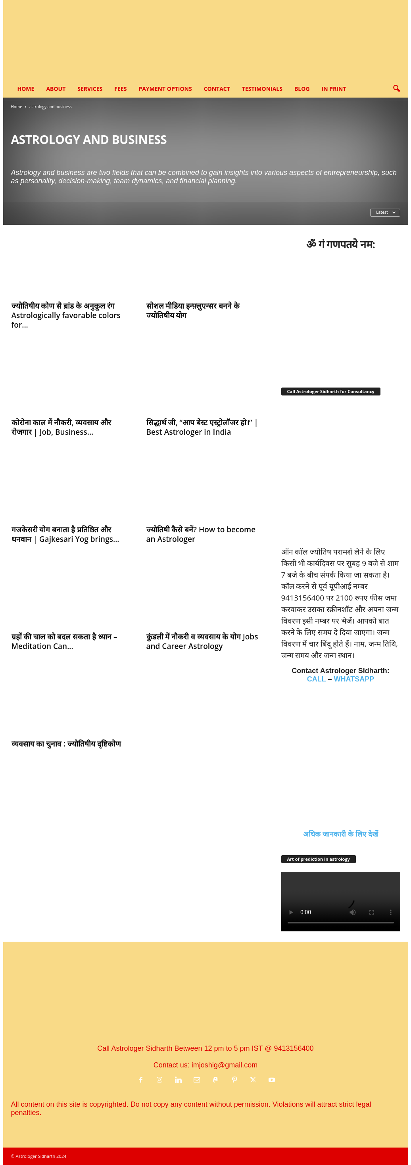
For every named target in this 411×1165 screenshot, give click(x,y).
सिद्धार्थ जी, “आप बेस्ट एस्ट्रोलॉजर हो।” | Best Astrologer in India (202, 427)
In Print (334, 88)
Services (89, 88)
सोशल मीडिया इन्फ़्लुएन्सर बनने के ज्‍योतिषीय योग (193, 311)
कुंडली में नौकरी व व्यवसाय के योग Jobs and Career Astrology (202, 641)
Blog (302, 88)
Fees (120, 88)
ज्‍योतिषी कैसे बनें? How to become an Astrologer (201, 534)
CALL (316, 679)
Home (26, 88)
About (55, 88)
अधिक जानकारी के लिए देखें (340, 834)
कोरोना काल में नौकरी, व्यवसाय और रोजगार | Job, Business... (61, 427)
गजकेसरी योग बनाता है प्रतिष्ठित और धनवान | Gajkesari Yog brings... (65, 534)
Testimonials (262, 88)
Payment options (165, 88)
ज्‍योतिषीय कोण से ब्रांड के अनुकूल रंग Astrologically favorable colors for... (66, 315)
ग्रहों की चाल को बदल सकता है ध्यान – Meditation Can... (64, 641)
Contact (217, 88)
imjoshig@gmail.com (224, 1065)
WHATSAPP (354, 679)
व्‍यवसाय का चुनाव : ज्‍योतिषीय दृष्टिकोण (66, 744)
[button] (396, 89)
